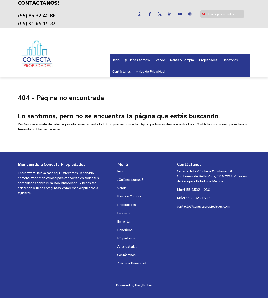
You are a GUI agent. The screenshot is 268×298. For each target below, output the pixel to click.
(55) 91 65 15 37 (37, 23)
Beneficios (230, 60)
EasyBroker (143, 285)
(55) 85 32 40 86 (37, 15)
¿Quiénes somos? (138, 60)
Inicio (116, 60)
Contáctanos (121, 71)
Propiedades (208, 60)
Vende (160, 60)
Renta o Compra (182, 60)
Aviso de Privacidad (150, 71)
